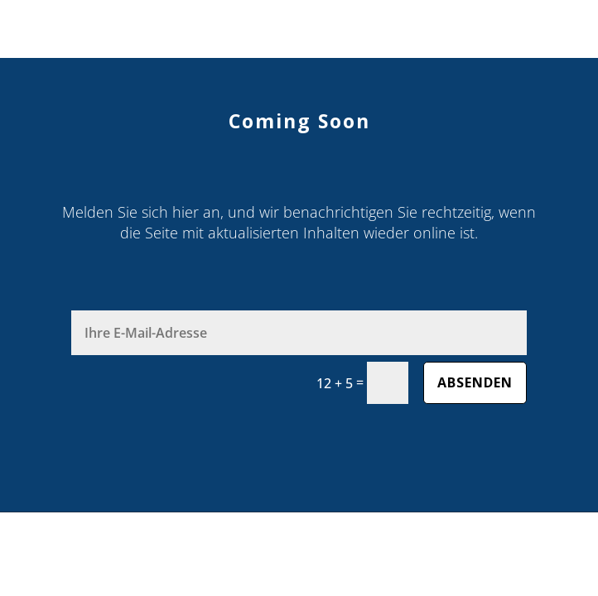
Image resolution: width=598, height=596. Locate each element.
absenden (475, 382)
